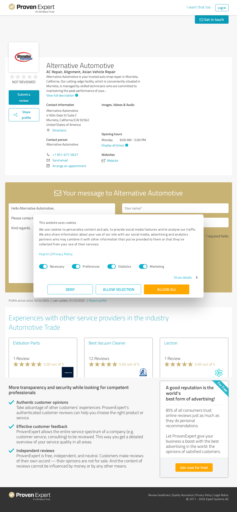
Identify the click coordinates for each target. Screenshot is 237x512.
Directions (59, 130)
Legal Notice (221, 495)
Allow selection (118, 289)
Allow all (166, 289)
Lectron (171, 343)
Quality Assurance (182, 495)
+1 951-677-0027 (65, 154)
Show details (174, 277)
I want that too (199, 7)
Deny (70, 289)
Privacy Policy (71, 254)
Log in (222, 7)
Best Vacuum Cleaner (107, 343)
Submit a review (24, 97)
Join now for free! (194, 467)
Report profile (98, 300)
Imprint (53, 254)
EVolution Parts (26, 343)
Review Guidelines (159, 495)
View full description (61, 95)
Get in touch (212, 19)
